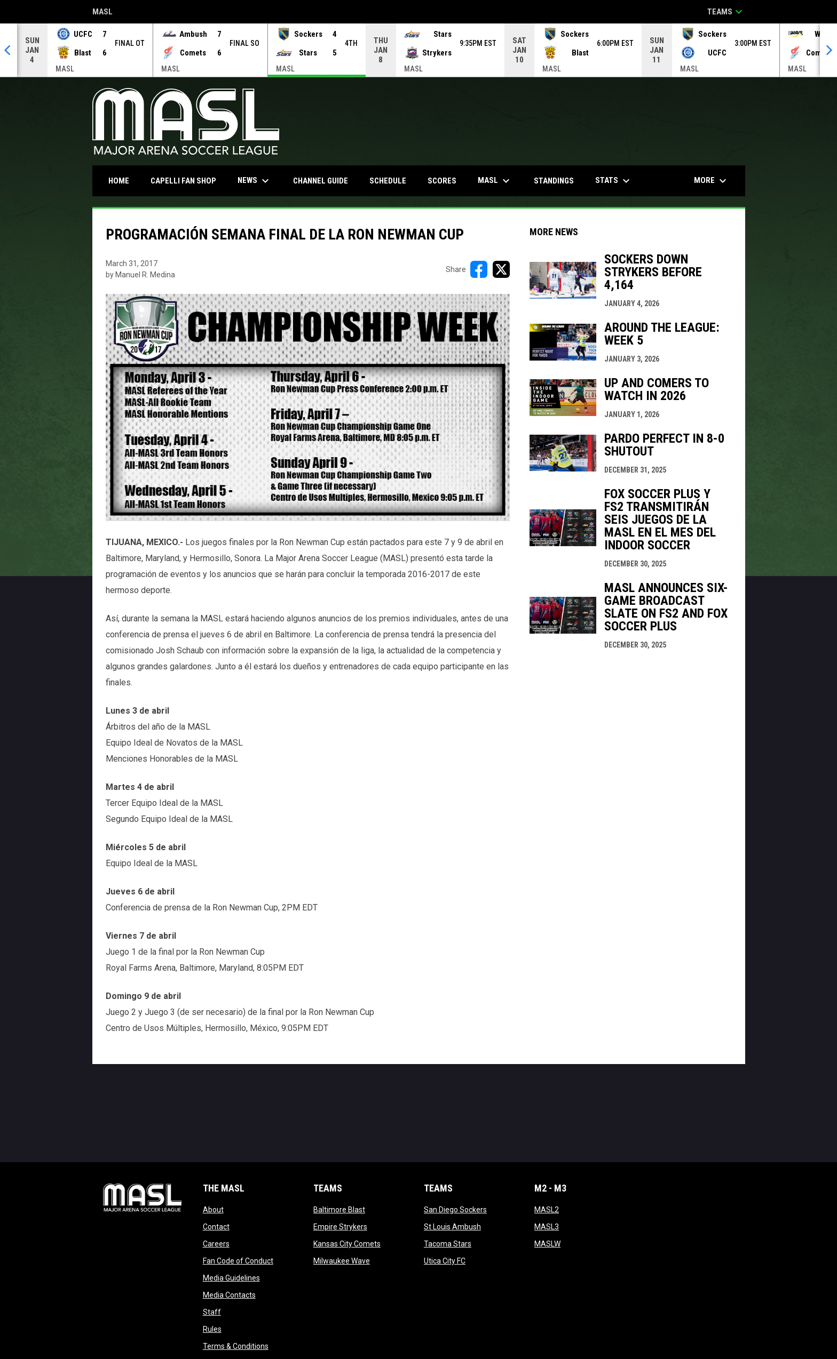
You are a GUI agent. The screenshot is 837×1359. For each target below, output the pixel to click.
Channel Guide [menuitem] (320, 181)
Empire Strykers (340, 1226)
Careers (216, 1244)
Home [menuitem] (118, 181)
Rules (212, 1329)
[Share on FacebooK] (478, 269)
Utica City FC (444, 1261)
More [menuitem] (711, 180)
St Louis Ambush (452, 1226)
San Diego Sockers (455, 1209)
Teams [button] (726, 11)
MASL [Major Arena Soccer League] (102, 12)
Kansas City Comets (347, 1244)
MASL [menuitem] (495, 180)
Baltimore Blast (339, 1209)
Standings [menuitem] (554, 181)
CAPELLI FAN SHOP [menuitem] (187, 180)
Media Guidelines (231, 1278)
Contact (216, 1226)
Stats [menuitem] (614, 180)
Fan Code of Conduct (238, 1261)
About (213, 1209)
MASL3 (546, 1226)
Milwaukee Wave (341, 1261)
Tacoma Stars (447, 1244)
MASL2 (546, 1209)
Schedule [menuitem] (387, 181)
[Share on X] (501, 269)
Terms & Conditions (236, 1346)
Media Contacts (229, 1295)
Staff (212, 1312)
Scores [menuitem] (442, 181)
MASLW (547, 1244)
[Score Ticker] (418, 50)
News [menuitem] (255, 180)
